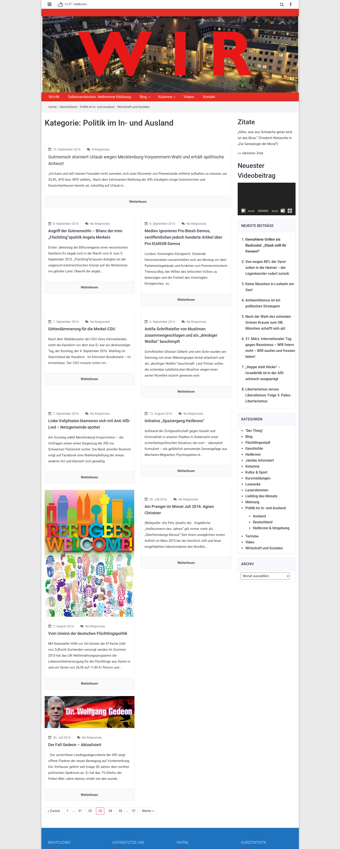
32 (90, 772)
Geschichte (254, 448)
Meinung (252, 502)
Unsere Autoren (126, 827)
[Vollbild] (290, 211)
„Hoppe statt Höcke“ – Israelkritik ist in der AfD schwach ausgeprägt (264, 373)
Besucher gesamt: (257, 828)
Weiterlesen (138, 202)
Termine (252, 536)
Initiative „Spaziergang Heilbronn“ (174, 420)
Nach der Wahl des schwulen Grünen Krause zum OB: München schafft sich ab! (268, 322)
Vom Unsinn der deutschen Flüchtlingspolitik (87, 595)
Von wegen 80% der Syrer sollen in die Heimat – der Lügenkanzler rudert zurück (267, 268)
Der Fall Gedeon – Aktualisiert (74, 706)
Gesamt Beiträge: (257, 838)
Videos (189, 97)
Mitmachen (123, 819)
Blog (143, 97)
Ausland (259, 516)
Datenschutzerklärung (66, 827)
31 (80, 772)
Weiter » (148, 772)
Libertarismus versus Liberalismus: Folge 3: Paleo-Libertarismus (268, 395)
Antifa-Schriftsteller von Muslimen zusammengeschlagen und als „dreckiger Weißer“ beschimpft (181, 335)
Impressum (59, 819)
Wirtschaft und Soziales (133, 107)
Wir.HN (54, 97)
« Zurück (54, 772)
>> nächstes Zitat (250, 153)
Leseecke (253, 484)
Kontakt (209, 97)
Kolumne (165, 97)
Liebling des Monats (261, 496)
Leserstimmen (256, 490)
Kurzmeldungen (257, 478)
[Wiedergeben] (243, 211)
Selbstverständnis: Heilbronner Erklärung (99, 97)
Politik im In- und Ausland (97, 107)
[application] (267, 199)
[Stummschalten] (283, 211)
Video (249, 542)
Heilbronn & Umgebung (271, 528)
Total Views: (253, 819)
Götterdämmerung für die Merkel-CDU (81, 329)
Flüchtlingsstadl (257, 442)
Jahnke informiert (259, 460)
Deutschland (68, 107)
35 (120, 772)
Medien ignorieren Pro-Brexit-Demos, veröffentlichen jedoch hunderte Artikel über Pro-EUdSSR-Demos (183, 237)
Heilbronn (253, 454)
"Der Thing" (254, 431)
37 (133, 772)
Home (52, 107)
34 (110, 772)
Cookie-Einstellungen (65, 836)
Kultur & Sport (256, 472)
